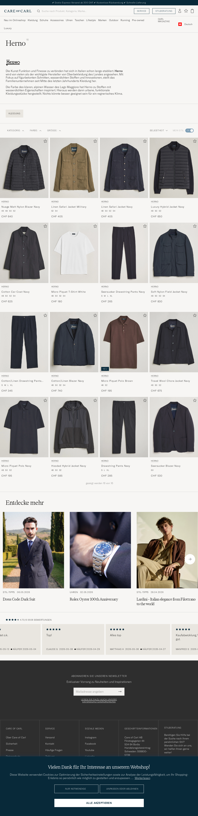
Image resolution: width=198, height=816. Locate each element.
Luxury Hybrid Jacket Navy (167, 206)
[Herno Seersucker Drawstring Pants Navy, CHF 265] (124, 263)
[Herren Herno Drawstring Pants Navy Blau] (124, 427)
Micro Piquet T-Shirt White (68, 291)
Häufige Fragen (53, 750)
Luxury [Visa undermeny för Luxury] (7, 28)
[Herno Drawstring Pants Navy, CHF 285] (124, 437)
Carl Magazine (164, 20)
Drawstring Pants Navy (115, 465)
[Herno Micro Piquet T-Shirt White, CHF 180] (74, 263)
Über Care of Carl (16, 737)
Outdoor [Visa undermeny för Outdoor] (113, 20)
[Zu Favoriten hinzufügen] (44, 142)
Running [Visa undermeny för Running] (125, 20)
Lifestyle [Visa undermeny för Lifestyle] (91, 20)
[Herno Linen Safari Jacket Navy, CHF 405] (124, 178)
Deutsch (188, 24)
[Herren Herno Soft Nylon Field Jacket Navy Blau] (174, 253)
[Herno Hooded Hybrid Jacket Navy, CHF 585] (74, 437)
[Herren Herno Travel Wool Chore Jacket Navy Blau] (174, 342)
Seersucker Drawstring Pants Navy (123, 291)
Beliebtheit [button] (159, 130)
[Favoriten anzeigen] (186, 11)
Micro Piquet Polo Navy (16, 465)
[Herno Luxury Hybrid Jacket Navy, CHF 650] (174, 178)
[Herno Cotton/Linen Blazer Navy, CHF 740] (74, 352)
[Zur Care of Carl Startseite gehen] (17, 11)
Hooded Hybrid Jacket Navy (68, 465)
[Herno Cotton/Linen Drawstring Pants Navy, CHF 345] (24, 352)
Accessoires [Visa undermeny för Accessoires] (57, 20)
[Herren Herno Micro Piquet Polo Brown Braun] (124, 342)
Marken (102, 20)
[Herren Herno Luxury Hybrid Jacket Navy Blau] (174, 168)
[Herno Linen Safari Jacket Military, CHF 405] (74, 178)
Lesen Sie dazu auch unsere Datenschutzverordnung (99, 701)
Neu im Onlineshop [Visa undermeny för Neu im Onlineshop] (15, 20)
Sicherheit (11, 743)
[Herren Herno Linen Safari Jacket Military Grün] (74, 168)
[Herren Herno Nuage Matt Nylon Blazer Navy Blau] (24, 168)
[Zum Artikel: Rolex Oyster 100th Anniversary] (100, 559)
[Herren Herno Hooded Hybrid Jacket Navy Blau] (74, 427)
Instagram (90, 737)
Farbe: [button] (35, 130)
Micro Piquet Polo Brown (117, 380)
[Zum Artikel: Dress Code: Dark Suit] (33, 559)
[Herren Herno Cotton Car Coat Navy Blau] (24, 253)
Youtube (89, 750)
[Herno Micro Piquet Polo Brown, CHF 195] (124, 352)
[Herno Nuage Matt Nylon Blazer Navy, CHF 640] (24, 178)
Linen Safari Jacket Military (69, 206)
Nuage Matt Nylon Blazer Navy (20, 206)
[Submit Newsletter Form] (120, 691)
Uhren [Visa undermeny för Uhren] (69, 20)
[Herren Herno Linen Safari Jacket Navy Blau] (124, 168)
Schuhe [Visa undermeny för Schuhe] (44, 20)
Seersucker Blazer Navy (165, 465)
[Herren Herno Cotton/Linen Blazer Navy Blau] (74, 342)
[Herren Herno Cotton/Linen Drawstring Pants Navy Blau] (24, 342)
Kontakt (49, 743)
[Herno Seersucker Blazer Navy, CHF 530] (174, 437)
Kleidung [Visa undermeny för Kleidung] (33, 20)
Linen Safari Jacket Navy (117, 206)
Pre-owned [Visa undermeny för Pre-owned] (138, 20)
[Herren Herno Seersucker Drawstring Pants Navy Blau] (124, 253)
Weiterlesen (142, 778)
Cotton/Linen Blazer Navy (67, 380)
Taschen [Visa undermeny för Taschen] (79, 20)
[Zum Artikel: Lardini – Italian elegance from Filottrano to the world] (167, 559)
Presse (9, 750)
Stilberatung (163, 11)
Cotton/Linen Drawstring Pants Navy (21, 381)
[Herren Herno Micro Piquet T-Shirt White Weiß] (74, 253)
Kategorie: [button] (15, 130)
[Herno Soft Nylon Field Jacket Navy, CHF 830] (174, 263)
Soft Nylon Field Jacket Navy (169, 291)
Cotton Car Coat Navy (15, 291)
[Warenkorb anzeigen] (192, 10)
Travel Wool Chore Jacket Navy (170, 380)
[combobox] (188, 24)
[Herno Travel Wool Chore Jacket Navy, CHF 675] (174, 352)
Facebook (90, 743)
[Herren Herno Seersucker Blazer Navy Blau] (174, 427)
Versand (50, 737)
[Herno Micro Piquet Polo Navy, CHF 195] (24, 437)
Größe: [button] (54, 130)
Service (141, 11)
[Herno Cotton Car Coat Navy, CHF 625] (24, 263)
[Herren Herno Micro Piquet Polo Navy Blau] (24, 427)
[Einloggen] (180, 11)
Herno (5, 201)
